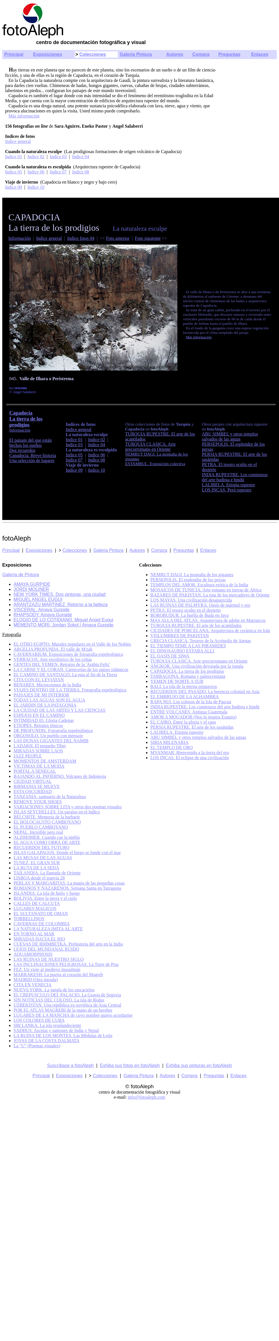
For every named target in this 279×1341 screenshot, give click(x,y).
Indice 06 (35, 171)
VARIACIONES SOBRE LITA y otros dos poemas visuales (68, 806)
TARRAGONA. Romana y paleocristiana (188, 676)
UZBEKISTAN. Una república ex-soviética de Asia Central (67, 1005)
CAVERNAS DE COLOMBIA (42, 923)
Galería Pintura (136, 54)
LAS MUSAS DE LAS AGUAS (43, 857)
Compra (200, 54)
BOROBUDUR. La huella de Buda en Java (190, 615)
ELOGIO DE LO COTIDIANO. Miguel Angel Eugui (63, 619)
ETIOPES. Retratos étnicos (38, 725)
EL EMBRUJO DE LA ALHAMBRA (185, 696)
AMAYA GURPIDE (32, 584)
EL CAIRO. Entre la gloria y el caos (183, 722)
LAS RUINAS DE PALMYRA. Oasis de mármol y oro (200, 605)
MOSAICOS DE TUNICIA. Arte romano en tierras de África (206, 589)
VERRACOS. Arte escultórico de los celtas (53, 659)
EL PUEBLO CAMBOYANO (41, 827)
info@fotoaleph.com (146, 1097)
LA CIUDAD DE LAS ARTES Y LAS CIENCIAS (59, 710)
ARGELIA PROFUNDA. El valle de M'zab (53, 649)
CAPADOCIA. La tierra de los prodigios (187, 671)
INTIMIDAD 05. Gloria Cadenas (44, 720)
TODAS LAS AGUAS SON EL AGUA (49, 700)
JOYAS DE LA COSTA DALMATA (46, 1040)
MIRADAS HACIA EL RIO (39, 939)
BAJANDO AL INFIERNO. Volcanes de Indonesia (60, 776)
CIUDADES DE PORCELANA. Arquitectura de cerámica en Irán (210, 630)
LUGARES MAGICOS (35, 908)
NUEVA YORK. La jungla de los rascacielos (54, 989)
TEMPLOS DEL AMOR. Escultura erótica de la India (199, 584)
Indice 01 (13, 156)
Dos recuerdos (22, 450)
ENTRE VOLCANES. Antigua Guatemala (189, 711)
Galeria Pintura (108, 550)
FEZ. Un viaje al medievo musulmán (47, 969)
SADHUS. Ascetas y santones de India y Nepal (56, 1030)
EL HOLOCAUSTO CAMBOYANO (47, 822)
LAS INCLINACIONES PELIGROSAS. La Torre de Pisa (66, 964)
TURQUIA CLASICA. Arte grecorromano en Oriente (199, 661)
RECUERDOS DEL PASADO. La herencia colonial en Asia (205, 691)
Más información (24, 116)
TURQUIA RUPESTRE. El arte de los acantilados (196, 625)
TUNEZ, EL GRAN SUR (37, 862)
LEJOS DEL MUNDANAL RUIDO (46, 949)
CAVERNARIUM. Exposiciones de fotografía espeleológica (68, 654)
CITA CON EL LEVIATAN (39, 679)
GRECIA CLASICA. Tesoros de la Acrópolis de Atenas (201, 640)
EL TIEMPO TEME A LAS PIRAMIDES (188, 645)
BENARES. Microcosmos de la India (47, 684)
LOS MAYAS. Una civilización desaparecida (191, 600)
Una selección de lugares (31, 460)
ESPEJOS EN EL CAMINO (39, 715)
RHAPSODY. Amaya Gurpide (43, 614)
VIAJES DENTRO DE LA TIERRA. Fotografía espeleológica (70, 689)
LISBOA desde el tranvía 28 (39, 878)
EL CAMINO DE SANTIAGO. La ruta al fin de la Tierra (65, 674)
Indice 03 (58, 156)
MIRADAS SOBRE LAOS (38, 750)
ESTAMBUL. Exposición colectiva (155, 463)
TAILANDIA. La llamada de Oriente (47, 872)
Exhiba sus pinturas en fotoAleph (199, 1065)
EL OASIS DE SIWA (170, 656)
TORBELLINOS (29, 918)
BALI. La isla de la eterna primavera (184, 686)
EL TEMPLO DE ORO (172, 747)
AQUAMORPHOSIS (33, 954)
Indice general (18, 141)
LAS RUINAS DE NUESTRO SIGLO (49, 959)
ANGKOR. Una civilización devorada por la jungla (197, 666)
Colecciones (92, 54)
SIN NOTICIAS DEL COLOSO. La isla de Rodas (59, 1000)
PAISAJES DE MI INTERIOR (41, 695)
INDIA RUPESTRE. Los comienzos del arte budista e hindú (235, 477)
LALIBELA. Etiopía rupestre (228, 484)
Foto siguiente (148, 238)
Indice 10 (35, 187)
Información (19, 238)
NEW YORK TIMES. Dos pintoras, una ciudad (60, 594)
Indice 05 (13, 171)
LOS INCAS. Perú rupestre (226, 489)
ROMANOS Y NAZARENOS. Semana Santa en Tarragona (67, 888)
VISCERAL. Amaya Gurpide (41, 609)
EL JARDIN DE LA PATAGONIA (45, 705)
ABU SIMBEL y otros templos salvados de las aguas (230, 436)
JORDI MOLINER (31, 589)
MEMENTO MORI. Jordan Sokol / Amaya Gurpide (64, 624)
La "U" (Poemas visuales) (37, 1045)
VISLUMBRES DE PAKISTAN (180, 635)
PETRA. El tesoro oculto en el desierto (186, 610)
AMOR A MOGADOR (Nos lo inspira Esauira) (194, 717)
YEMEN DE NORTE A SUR (177, 681)
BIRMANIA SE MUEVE (37, 786)
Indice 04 (80, 156)
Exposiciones (47, 54)
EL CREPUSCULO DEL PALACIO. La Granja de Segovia (67, 994)
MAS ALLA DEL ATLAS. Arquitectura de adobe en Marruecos (208, 620)
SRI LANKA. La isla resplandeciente (47, 1025)
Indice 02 (35, 156)
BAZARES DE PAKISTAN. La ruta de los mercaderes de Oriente (210, 595)
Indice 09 (13, 187)
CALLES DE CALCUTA (37, 903)
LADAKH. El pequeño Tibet (40, 745)
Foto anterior (117, 238)
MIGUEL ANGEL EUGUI (38, 599)
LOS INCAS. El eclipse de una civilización (190, 757)
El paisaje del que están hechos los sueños (30, 443)
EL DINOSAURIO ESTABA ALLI (182, 650)
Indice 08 (80, 171)
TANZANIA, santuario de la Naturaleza (50, 796)
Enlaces (259, 54)
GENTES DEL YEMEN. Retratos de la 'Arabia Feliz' (62, 664)
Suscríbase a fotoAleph (70, 1065)
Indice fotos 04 (80, 238)
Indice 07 (58, 171)
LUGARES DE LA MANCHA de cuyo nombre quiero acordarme (73, 1015)
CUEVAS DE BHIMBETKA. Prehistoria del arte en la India (68, 944)
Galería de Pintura (20, 574)
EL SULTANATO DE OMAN (41, 913)
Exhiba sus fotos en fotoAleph (130, 1065)
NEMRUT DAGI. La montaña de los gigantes (192, 574)
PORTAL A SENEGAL (35, 771)
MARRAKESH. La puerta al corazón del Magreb (58, 974)
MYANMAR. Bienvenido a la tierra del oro (190, 752)
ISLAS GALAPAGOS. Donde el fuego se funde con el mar (67, 852)
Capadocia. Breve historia (32, 455)
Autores (174, 54)
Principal (13, 54)
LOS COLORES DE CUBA (39, 1020)
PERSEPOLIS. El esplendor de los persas (188, 579)
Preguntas (229, 54)
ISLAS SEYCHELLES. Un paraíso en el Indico (57, 811)
